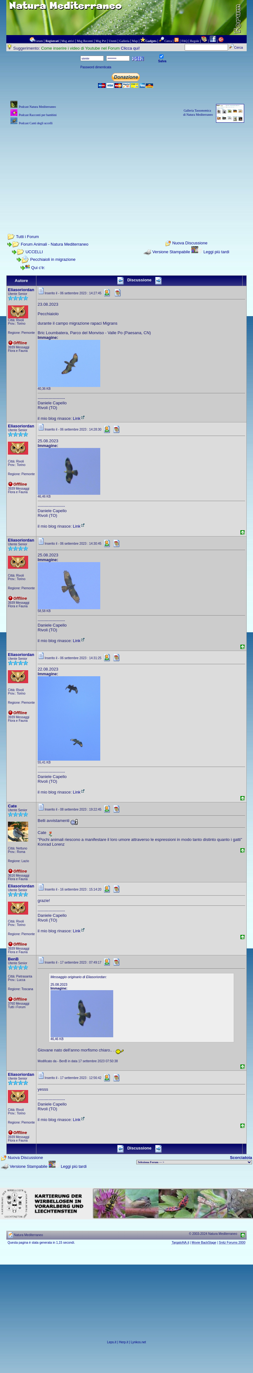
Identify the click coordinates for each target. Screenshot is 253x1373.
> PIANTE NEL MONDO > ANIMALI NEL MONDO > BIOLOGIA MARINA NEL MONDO (194, 1162)
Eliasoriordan (21, 289)
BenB (13, 959)
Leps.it (111, 1342)
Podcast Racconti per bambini (38, 115)
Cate (12, 806)
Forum (38, 41)
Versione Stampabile (171, 251)
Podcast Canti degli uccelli (35, 123)
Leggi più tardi (216, 251)
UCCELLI (34, 251)
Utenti (113, 41)
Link (79, 418)
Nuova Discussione (189, 243)
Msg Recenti (85, 41)
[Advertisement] (126, 170)
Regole (194, 41)
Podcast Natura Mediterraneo (37, 106)
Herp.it (123, 1342)
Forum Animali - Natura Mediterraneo (55, 244)
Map (135, 41)
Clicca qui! (130, 48)
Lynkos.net (138, 1342)
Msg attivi (67, 41)
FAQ (185, 41)
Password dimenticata (95, 67)
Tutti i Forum (27, 236)
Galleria (124, 41)
